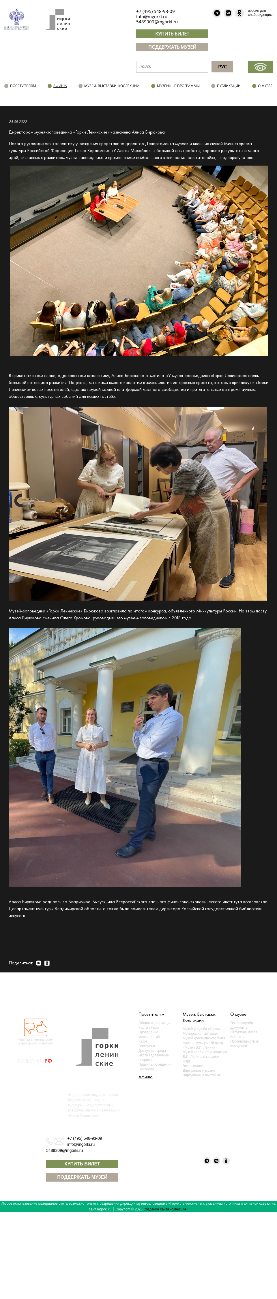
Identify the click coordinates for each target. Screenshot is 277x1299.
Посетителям (23, 85)
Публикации (229, 85)
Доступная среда (152, 1051)
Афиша (60, 85)
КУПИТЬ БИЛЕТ (172, 34)
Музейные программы (178, 85)
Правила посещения (154, 1064)
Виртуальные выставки (201, 1075)
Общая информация (154, 1023)
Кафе (142, 1041)
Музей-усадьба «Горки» (202, 1029)
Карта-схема (148, 1028)
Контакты (237, 1037)
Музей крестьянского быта (204, 1038)
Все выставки (193, 1066)
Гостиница (146, 1046)
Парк (186, 1061)
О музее (265, 85)
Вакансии (146, 1069)
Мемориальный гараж (200, 1034)
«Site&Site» (179, 1209)
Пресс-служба (241, 1023)
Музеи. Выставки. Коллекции (111, 85)
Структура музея (243, 1032)
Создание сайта (156, 1209)
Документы (239, 1028)
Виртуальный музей (199, 1071)
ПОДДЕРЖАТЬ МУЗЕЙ (172, 47)
